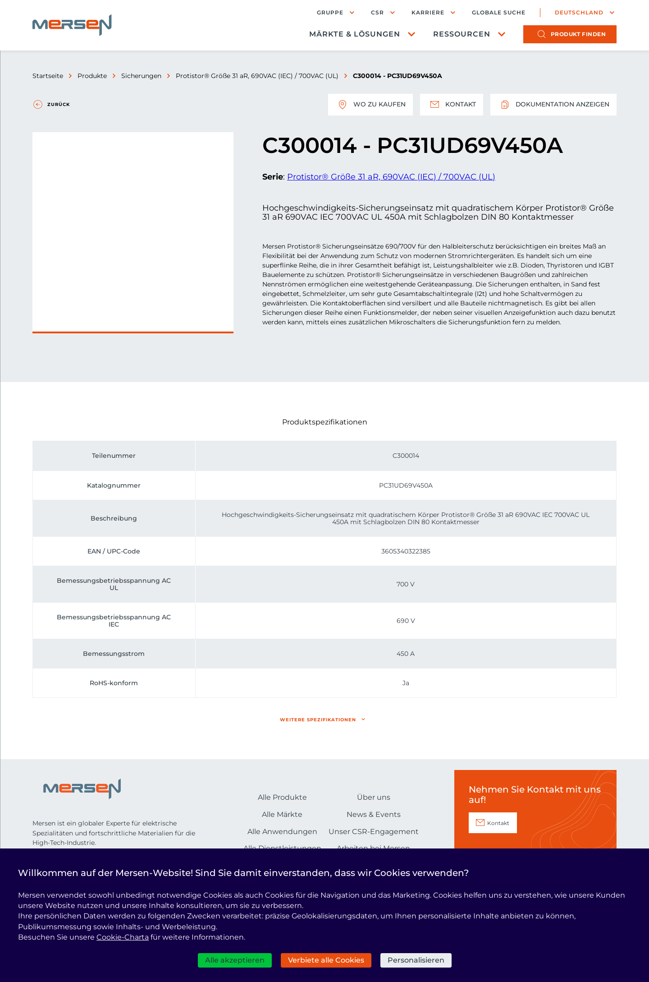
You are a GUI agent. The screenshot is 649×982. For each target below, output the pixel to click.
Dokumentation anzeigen (553, 104)
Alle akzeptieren (235, 960)
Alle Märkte (282, 814)
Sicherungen (141, 75)
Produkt (578, 34)
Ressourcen (461, 34)
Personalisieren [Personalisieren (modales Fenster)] (416, 960)
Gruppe (330, 12)
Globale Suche (499, 12)
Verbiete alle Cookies (326, 960)
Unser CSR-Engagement (374, 831)
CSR (377, 12)
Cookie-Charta (122, 937)
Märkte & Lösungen (354, 34)
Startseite (47, 75)
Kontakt (451, 104)
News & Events (374, 814)
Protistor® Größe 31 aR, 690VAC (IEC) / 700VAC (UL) (257, 75)
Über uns (373, 797)
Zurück (58, 104)
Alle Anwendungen (282, 831)
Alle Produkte (282, 797)
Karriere (427, 12)
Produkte (92, 75)
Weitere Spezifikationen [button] (318, 720)
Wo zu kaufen (370, 104)
